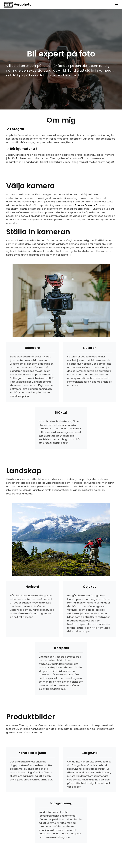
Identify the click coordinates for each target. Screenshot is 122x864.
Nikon (103, 247)
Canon (89, 247)
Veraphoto (17, 4)
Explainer (21, 158)
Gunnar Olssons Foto (88, 205)
